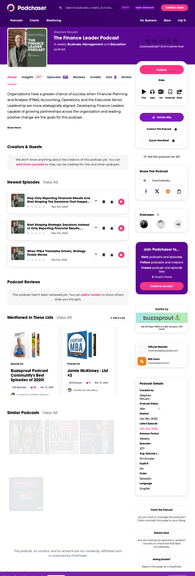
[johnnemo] (69, 390)
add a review (91, 295)
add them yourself (30, 164)
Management (92, 44)
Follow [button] (161, 70)
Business (74, 44)
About (12, 77)
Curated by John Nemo (85, 390)
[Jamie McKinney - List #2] (81, 345)
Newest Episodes (23, 182)
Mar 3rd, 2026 (149, 428)
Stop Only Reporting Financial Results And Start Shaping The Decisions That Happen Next (58, 201)
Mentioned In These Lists (30, 317)
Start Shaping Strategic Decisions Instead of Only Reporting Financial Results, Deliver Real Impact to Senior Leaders (58, 228)
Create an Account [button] (161, 286)
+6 (178, 224)
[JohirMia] (144, 224)
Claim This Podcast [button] (162, 509)
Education (118, 44)
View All (50, 182)
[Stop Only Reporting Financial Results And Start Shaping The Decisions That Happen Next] (18, 200)
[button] (17, 21)
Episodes (57, 77)
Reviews (79, 77)
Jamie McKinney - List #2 (87, 373)
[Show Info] (159, 408)
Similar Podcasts (23, 412)
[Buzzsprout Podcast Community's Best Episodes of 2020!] (25, 345)
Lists (111, 77)
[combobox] (105, 7)
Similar (126, 77)
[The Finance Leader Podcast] (27, 48)
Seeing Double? (161, 559)
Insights (32, 77)
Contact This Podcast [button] (162, 129)
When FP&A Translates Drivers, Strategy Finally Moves (56, 253)
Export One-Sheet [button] (162, 140)
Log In (182, 20)
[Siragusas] (161, 224)
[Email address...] (161, 181)
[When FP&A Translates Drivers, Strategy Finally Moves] (18, 253)
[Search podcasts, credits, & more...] (92, 7)
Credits (95, 77)
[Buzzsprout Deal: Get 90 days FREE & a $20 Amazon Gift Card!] (162, 321)
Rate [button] (162, 80)
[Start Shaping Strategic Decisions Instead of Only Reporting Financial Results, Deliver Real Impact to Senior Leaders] (18, 227)
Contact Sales (174, 7)
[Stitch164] (13, 395)
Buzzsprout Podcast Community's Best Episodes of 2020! (29, 375)
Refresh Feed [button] (161, 533)
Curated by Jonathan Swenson (33, 394)
